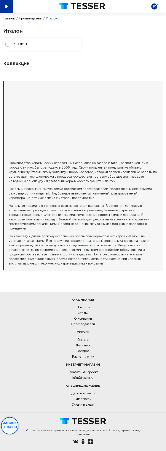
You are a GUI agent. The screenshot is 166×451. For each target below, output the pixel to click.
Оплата (83, 339)
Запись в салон (10, 425)
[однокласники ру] (83, 442)
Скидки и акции (83, 404)
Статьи (83, 313)
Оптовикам (83, 399)
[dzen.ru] (90, 442)
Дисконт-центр (83, 393)
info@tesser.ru (83, 377)
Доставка (83, 345)
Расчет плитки (83, 356)
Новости (83, 307)
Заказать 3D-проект (83, 372)
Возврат (83, 351)
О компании (83, 318)
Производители (31, 18)
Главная (9, 18)
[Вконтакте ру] (75, 442)
